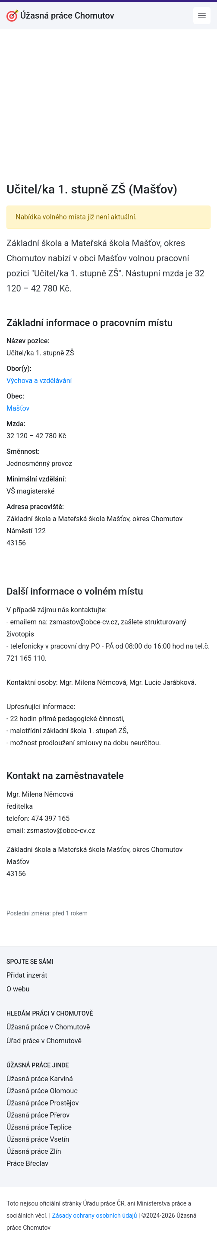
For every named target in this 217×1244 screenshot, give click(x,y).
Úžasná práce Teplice (39, 1127)
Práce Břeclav (27, 1163)
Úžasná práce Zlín (33, 1151)
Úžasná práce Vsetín (37, 1139)
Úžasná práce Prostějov (42, 1103)
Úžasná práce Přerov (37, 1115)
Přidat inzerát (26, 975)
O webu (17, 989)
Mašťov (17, 408)
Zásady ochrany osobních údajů (94, 1215)
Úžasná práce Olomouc (42, 1091)
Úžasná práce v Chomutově (48, 1027)
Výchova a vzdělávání (39, 381)
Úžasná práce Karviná (39, 1079)
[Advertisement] (108, 111)
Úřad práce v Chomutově (44, 1041)
